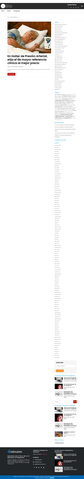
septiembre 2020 (58, 163)
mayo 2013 (57, 304)
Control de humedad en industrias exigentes (64, 127)
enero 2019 (57, 188)
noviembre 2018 (58, 192)
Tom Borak (57, 89)
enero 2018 (57, 208)
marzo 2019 (57, 184)
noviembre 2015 (58, 247)
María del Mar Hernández (59, 64)
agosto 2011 (57, 345)
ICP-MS (64, 106)
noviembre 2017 (58, 212)
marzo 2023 (57, 157)
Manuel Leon (57, 61)
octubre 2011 (57, 341)
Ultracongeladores (59, 119)
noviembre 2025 (58, 145)
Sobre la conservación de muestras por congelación (70, 378)
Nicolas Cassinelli (58, 69)
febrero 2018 (57, 206)
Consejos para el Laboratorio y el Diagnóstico (65, 101)
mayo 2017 (57, 220)
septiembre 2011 (58, 343)
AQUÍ (69, 476)
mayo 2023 (57, 153)
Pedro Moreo (57, 74)
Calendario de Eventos (62, 100)
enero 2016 (57, 243)
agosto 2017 (57, 218)
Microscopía (63, 107)
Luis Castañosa (57, 56)
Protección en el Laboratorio (59, 110)
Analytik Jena (66, 96)
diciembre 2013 (58, 292)
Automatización (65, 99)
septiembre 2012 (58, 318)
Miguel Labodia (57, 66)
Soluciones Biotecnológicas (60, 113)
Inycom (26, 461)
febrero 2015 (57, 263)
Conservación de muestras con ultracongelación (64, 133)
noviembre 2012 (58, 314)
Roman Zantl (57, 84)
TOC (55, 119)
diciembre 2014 (58, 267)
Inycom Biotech (69, 106)
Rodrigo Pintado (58, 82)
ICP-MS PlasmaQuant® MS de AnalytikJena (70, 385)
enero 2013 (57, 310)
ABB (56, 94)
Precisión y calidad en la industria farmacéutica (64, 124)
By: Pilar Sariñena (73, 380)
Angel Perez (57, 29)
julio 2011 (56, 347)
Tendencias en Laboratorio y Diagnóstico (64, 117)
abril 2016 (56, 239)
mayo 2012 (57, 327)
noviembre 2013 (58, 294)
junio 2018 (57, 198)
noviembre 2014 (58, 269)
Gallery (9, 11)
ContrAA (56, 103)
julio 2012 (56, 322)
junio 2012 (57, 324)
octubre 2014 (57, 271)
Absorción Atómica (61, 94)
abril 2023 (56, 155)
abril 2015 (56, 259)
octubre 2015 (57, 249)
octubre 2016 (57, 231)
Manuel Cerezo (57, 59)
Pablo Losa (57, 71)
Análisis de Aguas (58, 97)
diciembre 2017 (58, 210)
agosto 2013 (57, 300)
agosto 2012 (57, 320)
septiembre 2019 (58, 177)
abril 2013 (56, 306)
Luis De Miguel (57, 57)
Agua (56, 96)
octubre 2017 (57, 214)
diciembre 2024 (58, 149)
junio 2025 (57, 147)
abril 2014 (56, 284)
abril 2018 (56, 202)
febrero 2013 (57, 308)
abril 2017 (56, 222)
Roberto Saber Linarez (59, 81)
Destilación (68, 103)
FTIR (74, 104)
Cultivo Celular (62, 103)
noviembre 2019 (58, 173)
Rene (56, 79)
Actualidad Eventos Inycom (71, 94)
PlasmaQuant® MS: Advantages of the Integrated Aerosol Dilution (70, 393)
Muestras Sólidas (69, 107)
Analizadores (59, 96)
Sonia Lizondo (57, 87)
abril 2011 (56, 353)
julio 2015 (56, 253)
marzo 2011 (57, 355)
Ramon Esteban (58, 77)
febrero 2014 (57, 288)
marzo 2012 (57, 331)
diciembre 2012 (58, 312)
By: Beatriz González (18, 66)
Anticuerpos (73, 96)
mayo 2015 (57, 257)
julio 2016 (56, 233)
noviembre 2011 (58, 339)
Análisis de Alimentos (65, 97)
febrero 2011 (57, 357)
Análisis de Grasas (72, 97)
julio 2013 (56, 302)
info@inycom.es (37, 462)
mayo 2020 (57, 167)
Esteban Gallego (58, 42)
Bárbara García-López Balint (60, 32)
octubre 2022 (57, 161)
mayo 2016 (57, 237)
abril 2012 (56, 329)
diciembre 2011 (58, 337)
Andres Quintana (58, 26)
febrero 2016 (57, 241)
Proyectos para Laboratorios (68, 110)
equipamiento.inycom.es (39, 464)
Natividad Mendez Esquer (59, 67)
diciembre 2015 (58, 245)
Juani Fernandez (58, 52)
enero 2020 (57, 171)
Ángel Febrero (57, 27)
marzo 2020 (57, 169)
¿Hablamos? (44, 454)
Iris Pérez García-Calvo (59, 47)
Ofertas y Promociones (70, 109)
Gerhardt (57, 106)
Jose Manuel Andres (58, 51)
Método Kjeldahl (61, 109)
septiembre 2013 (58, 298)
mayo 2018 (57, 200)
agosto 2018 (57, 196)
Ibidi (61, 106)
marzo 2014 (57, 286)
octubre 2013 (57, 296)
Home (2, 11)
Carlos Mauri (57, 36)
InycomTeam (57, 107)
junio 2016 (57, 235)
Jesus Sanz (57, 49)
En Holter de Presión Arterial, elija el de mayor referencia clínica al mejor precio (27, 59)
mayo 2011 (57, 351)
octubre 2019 (57, 175)
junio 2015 (57, 255)
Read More (11, 74)
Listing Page (16, 11)
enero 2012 (57, 335)
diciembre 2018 (58, 190)
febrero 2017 (57, 224)
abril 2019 (56, 182)
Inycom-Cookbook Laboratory (60, 46)
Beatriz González (58, 34)
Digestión (72, 103)
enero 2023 (57, 159)
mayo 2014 (57, 282)
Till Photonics (74, 118)
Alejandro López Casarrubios (60, 24)
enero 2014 (57, 290)
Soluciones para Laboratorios (64, 115)
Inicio (8, 17)
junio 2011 (57, 349)
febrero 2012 (57, 333)
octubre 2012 (57, 316)
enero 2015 (57, 265)
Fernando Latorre (58, 44)
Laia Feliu (56, 54)
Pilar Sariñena (57, 76)
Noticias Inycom (60, 443)
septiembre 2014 (58, 273)
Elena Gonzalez (58, 41)
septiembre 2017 (58, 216)
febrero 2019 (57, 186)
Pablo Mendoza (58, 72)
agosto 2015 (57, 251)
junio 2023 (57, 151)
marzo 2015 (57, 261)
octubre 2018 (57, 194)
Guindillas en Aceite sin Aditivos (69, 432)
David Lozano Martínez (59, 39)
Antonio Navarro (58, 31)
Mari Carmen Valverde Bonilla (60, 62)
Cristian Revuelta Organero (60, 37)
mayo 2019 (57, 180)
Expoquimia (64, 105)
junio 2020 (57, 165)
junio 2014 (57, 280)
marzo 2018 (57, 204)
